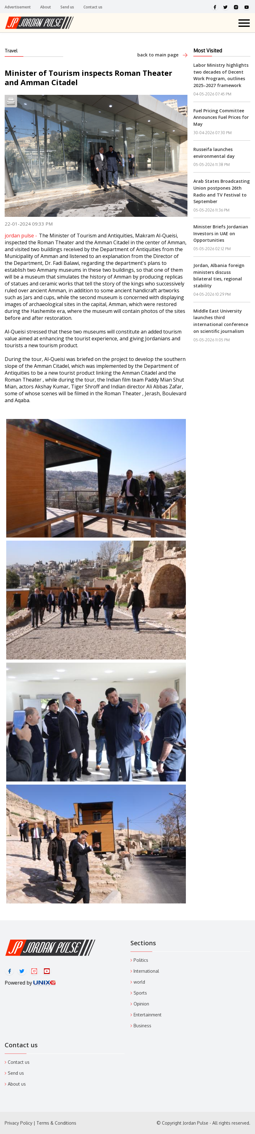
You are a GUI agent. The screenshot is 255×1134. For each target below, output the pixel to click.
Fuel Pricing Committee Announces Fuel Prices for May (221, 117)
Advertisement (18, 7)
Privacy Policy (18, 1123)
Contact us (92, 7)
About (45, 7)
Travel (11, 50)
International (146, 971)
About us (17, 1084)
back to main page (162, 55)
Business (142, 1025)
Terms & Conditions (56, 1123)
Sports (140, 992)
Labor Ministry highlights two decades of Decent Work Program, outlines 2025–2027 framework (220, 75)
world (139, 982)
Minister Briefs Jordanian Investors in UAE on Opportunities (220, 233)
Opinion (141, 1003)
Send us (67, 7)
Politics (141, 960)
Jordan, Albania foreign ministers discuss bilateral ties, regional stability (218, 275)
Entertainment (148, 1014)
